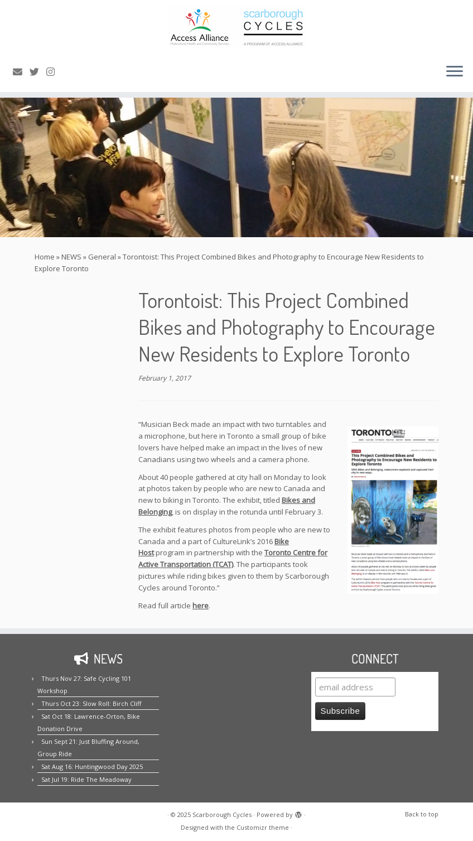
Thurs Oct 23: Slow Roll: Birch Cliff (91, 703)
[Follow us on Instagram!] (54, 71)
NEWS (71, 257)
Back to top (421, 814)
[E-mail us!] (21, 71)
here (200, 605)
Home (45, 257)
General (102, 257)
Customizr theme (262, 827)
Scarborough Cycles (222, 814)
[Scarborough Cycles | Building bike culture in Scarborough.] (236, 27)
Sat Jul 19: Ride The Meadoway (86, 779)
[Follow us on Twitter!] (38, 71)
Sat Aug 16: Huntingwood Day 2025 (92, 766)
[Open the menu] (454, 72)
